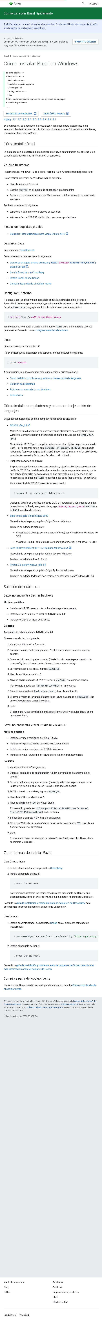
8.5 (34, 119)
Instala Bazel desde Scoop (24, 278)
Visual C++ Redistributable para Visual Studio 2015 (37, 233)
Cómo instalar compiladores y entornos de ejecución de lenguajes (45, 378)
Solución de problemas (22, 383)
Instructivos (16, 395)
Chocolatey (56, 868)
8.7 (24, 119)
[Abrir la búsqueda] (83, 4)
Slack (55, 1297)
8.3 (44, 119)
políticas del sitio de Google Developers (45, 1007)
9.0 (19, 119)
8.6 (29, 119)
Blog (6, 1287)
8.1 (54, 119)
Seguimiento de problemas (66, 1292)
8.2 (49, 119)
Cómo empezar (20, 56)
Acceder (93, 3)
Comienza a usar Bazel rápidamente (28, 13)
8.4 (39, 119)
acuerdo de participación (21, 28)
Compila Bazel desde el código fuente (30, 283)
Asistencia (58, 1287)
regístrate (40, 28)
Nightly (7, 119)
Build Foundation (12, 24)
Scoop (53, 922)
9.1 (14, 119)
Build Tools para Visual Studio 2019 (29, 515)
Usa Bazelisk (27, 250)
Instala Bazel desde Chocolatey (27, 272)
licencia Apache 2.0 (69, 1004)
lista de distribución (88, 24)
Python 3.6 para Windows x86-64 (28, 564)
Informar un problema (21, 113)
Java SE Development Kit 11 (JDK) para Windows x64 (39, 548)
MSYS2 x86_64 (18, 425)
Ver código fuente (56, 113)
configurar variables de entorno (51, 330)
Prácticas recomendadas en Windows (30, 389)
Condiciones (10, 1315)
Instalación (35, 56)
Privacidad (24, 1315)
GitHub (7, 1292)
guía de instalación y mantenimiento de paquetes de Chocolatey (50, 903)
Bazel (6, 56)
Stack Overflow (60, 1302)
